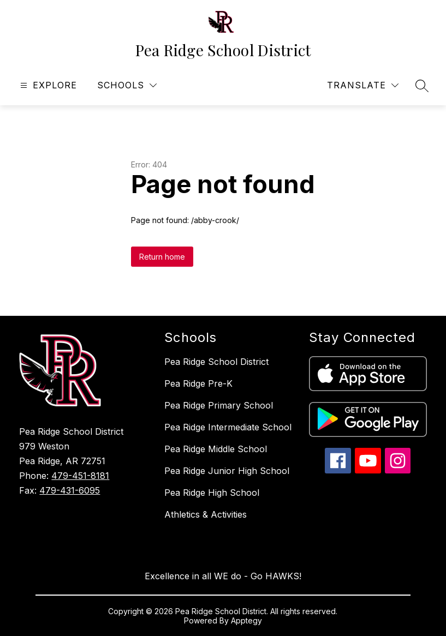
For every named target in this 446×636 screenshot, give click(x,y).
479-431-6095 (69, 490)
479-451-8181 (80, 475)
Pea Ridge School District (216, 361)
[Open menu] (47, 85)
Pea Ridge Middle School (215, 448)
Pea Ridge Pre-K (198, 383)
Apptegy (246, 620)
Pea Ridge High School (211, 492)
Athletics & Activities (205, 514)
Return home (162, 256)
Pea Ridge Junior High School (226, 470)
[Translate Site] (362, 85)
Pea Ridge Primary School (218, 405)
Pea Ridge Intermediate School (228, 427)
